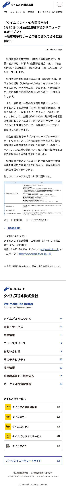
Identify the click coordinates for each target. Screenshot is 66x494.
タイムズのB (15, 446)
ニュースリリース (17, 12)
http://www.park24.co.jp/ (32, 253)
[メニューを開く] (59, 4)
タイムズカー (16, 417)
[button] (33, 319)
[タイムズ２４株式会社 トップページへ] (17, 7)
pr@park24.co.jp (49, 249)
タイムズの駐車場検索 (21, 407)
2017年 (31, 12)
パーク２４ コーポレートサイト (23, 460)
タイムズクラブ (17, 427)
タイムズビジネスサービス (23, 436)
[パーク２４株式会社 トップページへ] (14, 290)
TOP (5, 12)
